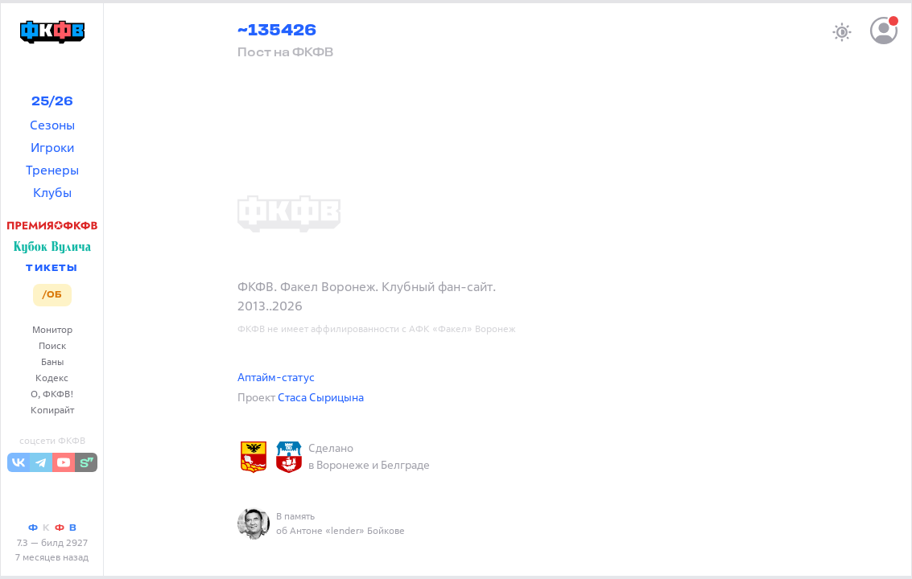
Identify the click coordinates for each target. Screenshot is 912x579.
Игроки (52, 147)
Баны (52, 361)
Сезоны (52, 124)
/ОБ (52, 295)
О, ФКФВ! (52, 393)
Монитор (52, 329)
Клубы (52, 192)
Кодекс (51, 377)
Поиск (52, 345)
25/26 (52, 102)
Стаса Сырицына (321, 396)
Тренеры (52, 170)
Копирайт (52, 410)
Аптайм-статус (276, 376)
